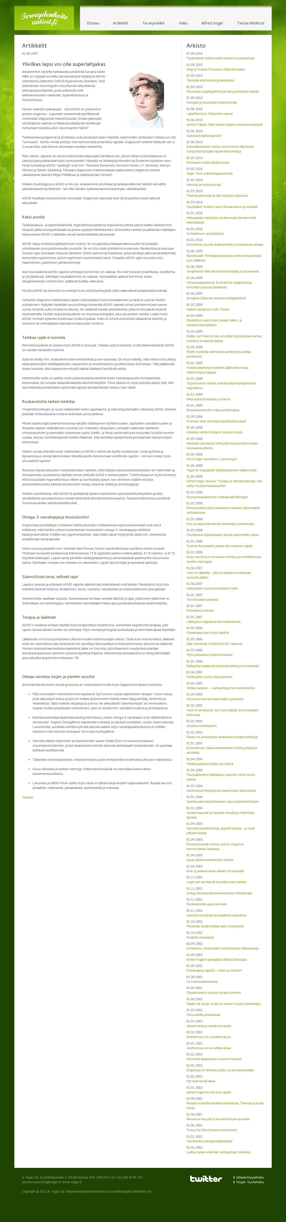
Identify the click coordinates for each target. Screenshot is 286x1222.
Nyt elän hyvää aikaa (200, 1081)
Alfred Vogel (212, 23)
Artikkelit (120, 23)
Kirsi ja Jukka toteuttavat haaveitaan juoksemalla (220, 524)
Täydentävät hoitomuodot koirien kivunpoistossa (220, 58)
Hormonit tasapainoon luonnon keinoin (214, 1059)
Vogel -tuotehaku (250, 1182)
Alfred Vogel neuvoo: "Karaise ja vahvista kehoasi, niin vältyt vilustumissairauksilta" (224, 483)
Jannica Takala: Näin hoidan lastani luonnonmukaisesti (224, 125)
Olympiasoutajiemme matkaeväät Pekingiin (217, 497)
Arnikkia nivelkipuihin (201, 726)
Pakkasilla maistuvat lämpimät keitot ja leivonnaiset (222, 666)
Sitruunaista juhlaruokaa (203, 1015)
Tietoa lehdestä (250, 23)
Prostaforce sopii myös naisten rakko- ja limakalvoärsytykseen (214, 322)
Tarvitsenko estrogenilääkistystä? (209, 1141)
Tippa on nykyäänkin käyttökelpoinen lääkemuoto (221, 470)
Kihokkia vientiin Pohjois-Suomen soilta (214, 432)
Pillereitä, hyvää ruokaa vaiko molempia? (215, 926)
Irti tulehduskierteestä (201, 982)
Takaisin (27, 797)
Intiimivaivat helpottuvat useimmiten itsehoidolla (221, 791)
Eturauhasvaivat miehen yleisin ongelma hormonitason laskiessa (215, 846)
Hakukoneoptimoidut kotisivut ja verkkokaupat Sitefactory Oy (109, 1191)
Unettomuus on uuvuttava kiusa (208, 1037)
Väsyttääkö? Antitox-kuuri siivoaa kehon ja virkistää (221, 207)
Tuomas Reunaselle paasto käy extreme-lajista (219, 546)
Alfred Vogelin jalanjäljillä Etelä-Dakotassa (216, 960)
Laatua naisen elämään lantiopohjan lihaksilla (218, 1152)
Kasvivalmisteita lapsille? (204, 136)
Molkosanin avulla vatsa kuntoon (209, 677)
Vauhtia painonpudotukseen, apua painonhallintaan (222, 802)
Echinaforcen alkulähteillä (204, 234)
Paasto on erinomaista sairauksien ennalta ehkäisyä (222, 737)
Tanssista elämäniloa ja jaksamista (210, 80)
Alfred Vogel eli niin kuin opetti (208, 1092)
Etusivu (93, 23)
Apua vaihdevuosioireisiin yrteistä (209, 860)
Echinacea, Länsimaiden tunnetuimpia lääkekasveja (222, 948)
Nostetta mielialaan (200, 937)
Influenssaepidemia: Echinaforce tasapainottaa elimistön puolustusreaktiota (219, 285)
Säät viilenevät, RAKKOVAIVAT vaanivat (214, 644)
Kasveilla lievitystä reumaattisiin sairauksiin (216, 915)
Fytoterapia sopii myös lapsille (207, 633)
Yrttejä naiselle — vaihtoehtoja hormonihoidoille (220, 688)
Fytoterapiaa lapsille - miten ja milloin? (214, 970)
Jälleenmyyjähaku (250, 1177)
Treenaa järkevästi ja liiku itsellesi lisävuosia (217, 196)
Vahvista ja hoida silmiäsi (203, 185)
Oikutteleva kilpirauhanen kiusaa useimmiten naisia (222, 535)
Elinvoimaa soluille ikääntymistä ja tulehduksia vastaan (224, 245)
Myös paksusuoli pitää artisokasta (209, 655)
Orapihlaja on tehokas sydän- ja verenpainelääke (220, 1070)
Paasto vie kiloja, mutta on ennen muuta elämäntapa (223, 1004)
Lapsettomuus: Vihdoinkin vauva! (209, 114)
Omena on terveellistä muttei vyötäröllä (214, 699)
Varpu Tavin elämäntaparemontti (209, 174)
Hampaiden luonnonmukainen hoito (212, 588)
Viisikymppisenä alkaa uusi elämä (209, 764)
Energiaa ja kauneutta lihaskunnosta (211, 102)
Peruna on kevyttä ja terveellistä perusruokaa (218, 1119)
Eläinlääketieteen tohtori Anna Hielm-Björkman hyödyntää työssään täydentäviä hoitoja (220, 149)
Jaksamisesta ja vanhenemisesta (208, 1026)
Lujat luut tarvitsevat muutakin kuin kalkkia (216, 882)
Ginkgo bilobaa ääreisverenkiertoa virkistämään (219, 893)
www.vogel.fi (72, 1182)
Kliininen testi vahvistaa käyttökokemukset (216, 421)
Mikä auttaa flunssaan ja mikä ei (208, 399)
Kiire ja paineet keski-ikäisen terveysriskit (215, 871)
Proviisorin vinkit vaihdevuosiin (207, 163)
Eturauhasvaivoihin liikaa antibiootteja (212, 410)
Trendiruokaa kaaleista (202, 600)
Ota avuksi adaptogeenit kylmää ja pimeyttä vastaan (222, 92)
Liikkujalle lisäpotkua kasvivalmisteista (213, 622)
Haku (183, 23)
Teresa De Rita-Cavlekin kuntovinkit (211, 1130)
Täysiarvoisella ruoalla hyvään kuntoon (213, 993)
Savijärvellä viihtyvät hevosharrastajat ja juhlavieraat (222, 271)
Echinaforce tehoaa (200, 611)
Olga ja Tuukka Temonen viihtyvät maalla (215, 69)
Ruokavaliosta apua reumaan (206, 904)
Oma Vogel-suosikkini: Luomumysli (211, 459)
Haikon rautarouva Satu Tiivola (207, 309)
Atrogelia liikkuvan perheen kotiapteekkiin (216, 298)
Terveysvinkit (153, 23)
